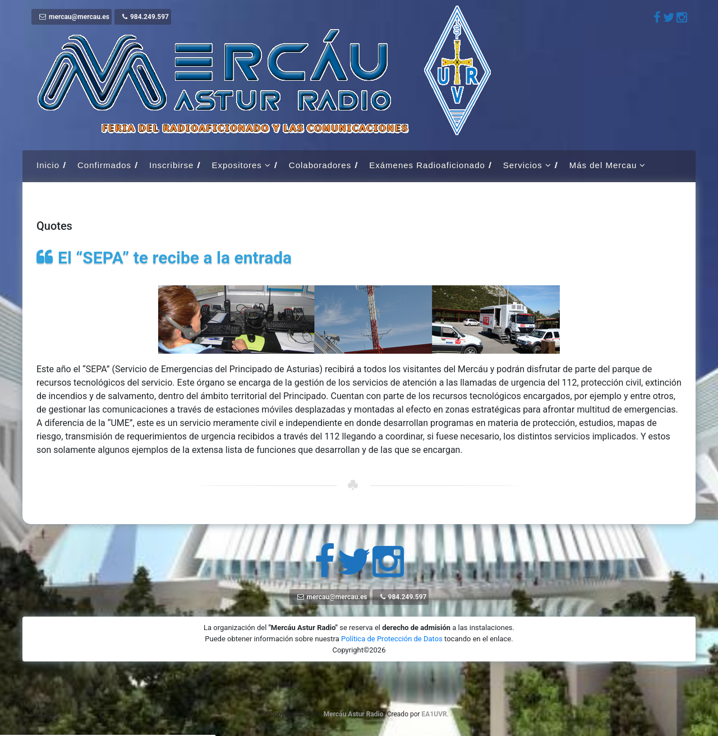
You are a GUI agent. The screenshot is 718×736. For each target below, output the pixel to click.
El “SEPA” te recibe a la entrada (175, 257)
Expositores (236, 165)
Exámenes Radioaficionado (427, 165)
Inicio (47, 165)
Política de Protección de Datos (392, 639)
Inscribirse (171, 165)
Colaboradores (320, 165)
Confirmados (104, 165)
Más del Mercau (603, 165)
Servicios (522, 165)
